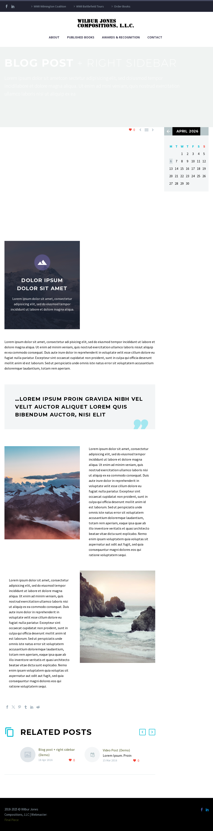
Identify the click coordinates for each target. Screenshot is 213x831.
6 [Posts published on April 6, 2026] (171, 161)
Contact (154, 37)
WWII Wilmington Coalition (50, 6)
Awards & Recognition (121, 37)
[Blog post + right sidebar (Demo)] (29, 755)
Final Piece (11, 820)
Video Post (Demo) (116, 750)
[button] (142, 732)
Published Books (80, 37)
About (54, 37)
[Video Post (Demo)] (94, 755)
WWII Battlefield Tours (90, 6)
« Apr (168, 131)
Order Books (122, 6)
